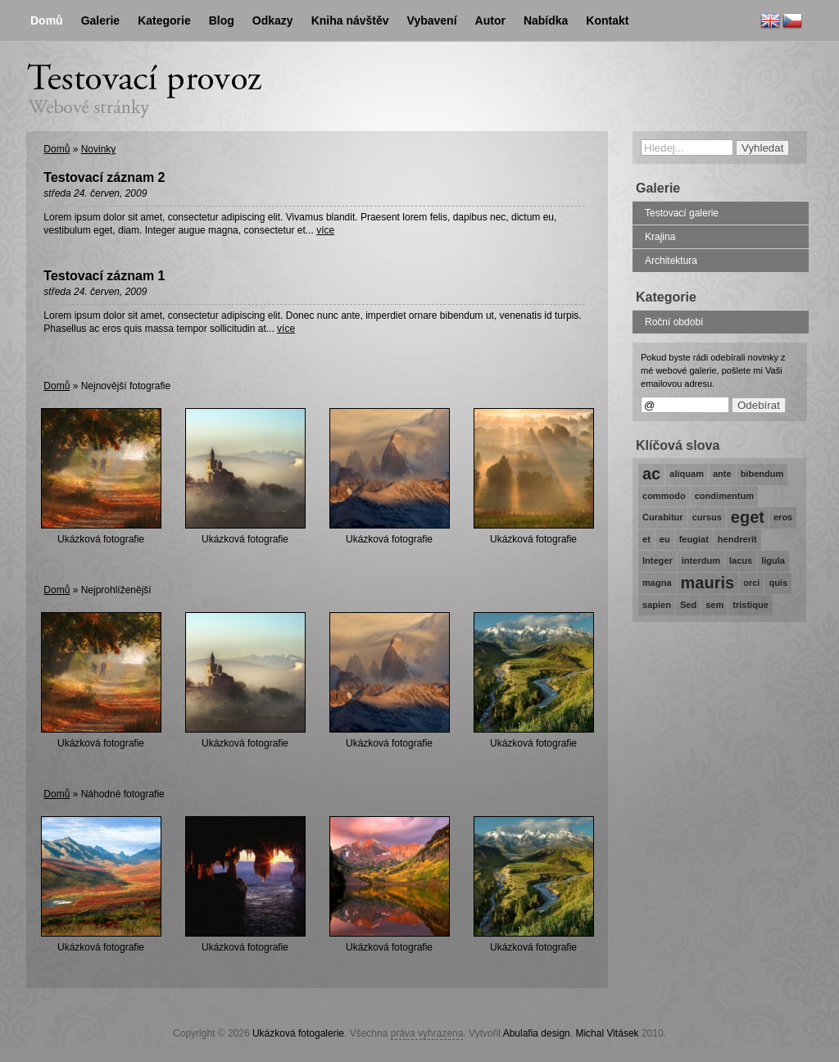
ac (651, 474)
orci (751, 583)
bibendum (762, 474)
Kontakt (607, 20)
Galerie (100, 20)
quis (778, 583)
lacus (740, 560)
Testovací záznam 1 (104, 276)
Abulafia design (536, 1033)
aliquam (686, 474)
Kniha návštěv (350, 20)
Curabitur (662, 517)
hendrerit (737, 539)
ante (722, 474)
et (646, 539)
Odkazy (272, 20)
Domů (56, 149)
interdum (701, 560)
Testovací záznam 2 (104, 177)
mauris (708, 583)
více (325, 230)
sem (714, 605)
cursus (707, 517)
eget (747, 517)
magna (657, 583)
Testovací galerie (682, 213)
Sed (688, 605)
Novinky (98, 149)
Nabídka (546, 20)
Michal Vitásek (606, 1033)
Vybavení (432, 20)
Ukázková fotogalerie (298, 1033)
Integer (657, 560)
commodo (664, 496)
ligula (773, 560)
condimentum (724, 496)
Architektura (671, 260)
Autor (490, 20)
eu (665, 539)
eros (782, 517)
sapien (656, 605)
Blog (221, 20)
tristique (750, 605)
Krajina (660, 237)
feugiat (694, 539)
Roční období (674, 322)
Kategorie (164, 20)
